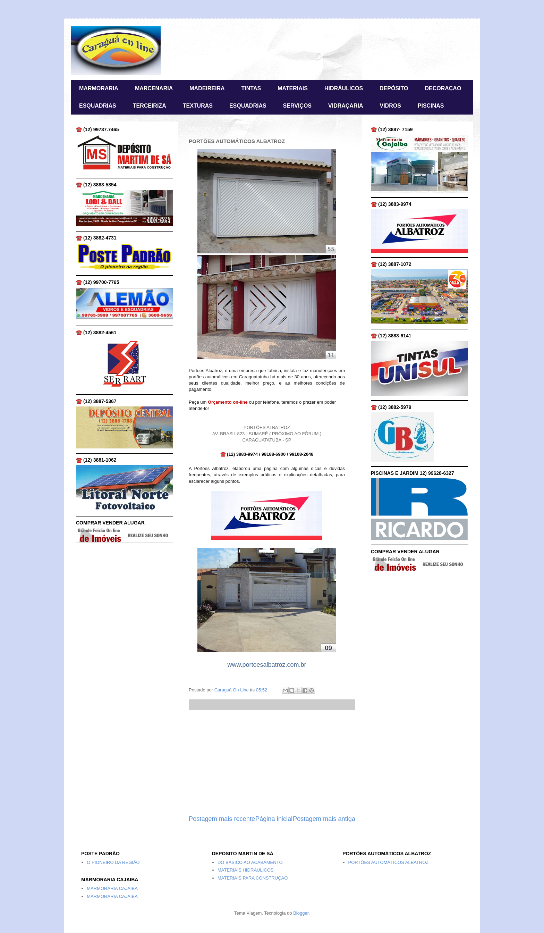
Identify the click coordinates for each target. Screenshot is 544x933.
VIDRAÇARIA (345, 106)
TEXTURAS (198, 106)
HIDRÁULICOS (343, 88)
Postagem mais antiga (324, 818)
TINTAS (251, 88)
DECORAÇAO (443, 88)
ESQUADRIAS (97, 106)
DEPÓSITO (394, 88)
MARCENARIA (154, 88)
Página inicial (273, 818)
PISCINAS (431, 106)
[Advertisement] (272, 762)
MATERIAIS (293, 88)
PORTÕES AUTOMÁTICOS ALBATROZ (388, 862)
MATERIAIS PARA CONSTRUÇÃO (253, 878)
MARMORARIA (98, 88)
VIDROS (390, 106)
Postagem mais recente (222, 818)
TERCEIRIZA (149, 106)
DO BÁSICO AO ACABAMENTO (250, 862)
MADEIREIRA (206, 88)
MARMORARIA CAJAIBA (112, 888)
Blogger (300, 913)
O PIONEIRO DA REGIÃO (113, 862)
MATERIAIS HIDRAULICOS (246, 870)
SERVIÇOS (297, 106)
